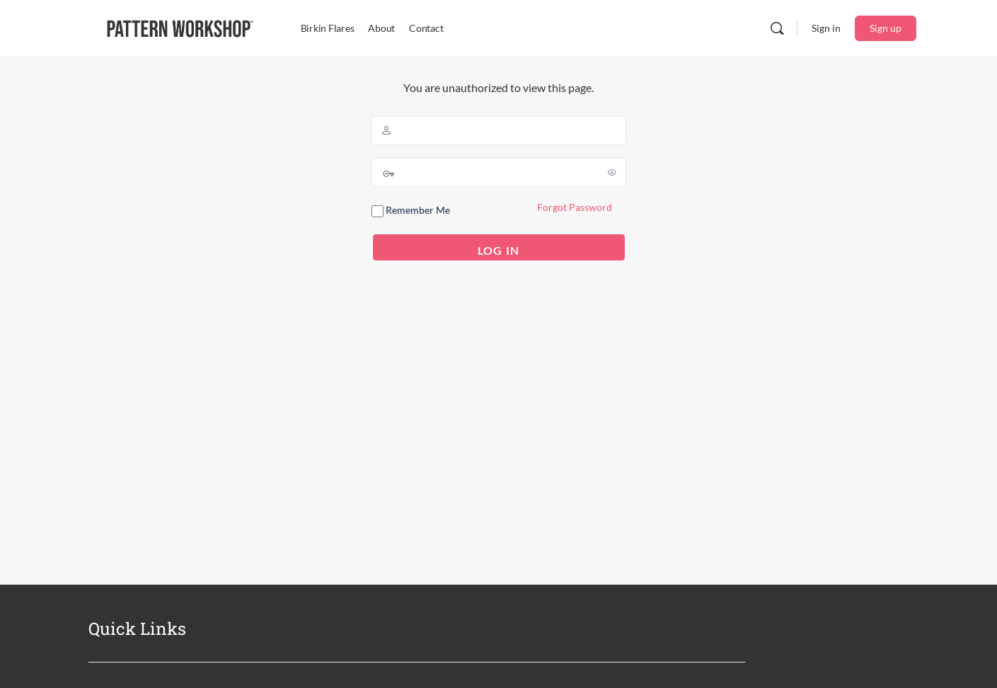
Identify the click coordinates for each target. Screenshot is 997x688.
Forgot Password (574, 207)
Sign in (826, 28)
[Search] (777, 28)
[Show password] (612, 172)
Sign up (885, 28)
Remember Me (410, 210)
